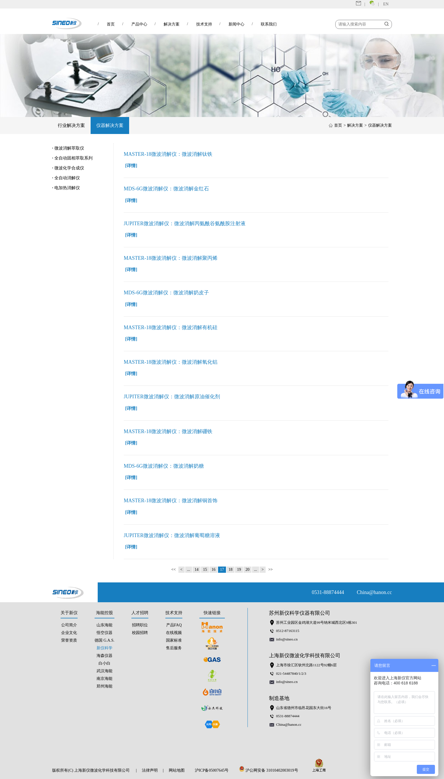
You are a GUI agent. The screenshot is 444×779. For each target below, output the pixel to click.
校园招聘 (140, 633)
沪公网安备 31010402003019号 (270, 770)
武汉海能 (104, 671)
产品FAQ (174, 625)
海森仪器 (104, 656)
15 (205, 569)
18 (230, 569)
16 (213, 569)
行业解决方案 (71, 125)
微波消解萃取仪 (68, 148)
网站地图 (177, 770)
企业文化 (69, 633)
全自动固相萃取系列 (72, 158)
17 (222, 569)
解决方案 (355, 125)
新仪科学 (104, 648)
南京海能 (104, 678)
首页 (338, 125)
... (188, 569)
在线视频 (174, 633)
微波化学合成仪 (68, 168)
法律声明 (150, 770)
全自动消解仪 (66, 178)
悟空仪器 (104, 633)
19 (239, 569)
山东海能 (104, 625)
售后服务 (174, 648)
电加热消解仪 (66, 188)
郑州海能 (104, 686)
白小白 (104, 663)
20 (247, 569)
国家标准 (174, 640)
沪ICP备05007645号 (212, 770)
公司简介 (69, 625)
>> (270, 569)
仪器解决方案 (109, 125)
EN (385, 4)
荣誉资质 (69, 640)
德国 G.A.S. (104, 640)
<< (173, 569)
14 (196, 569)
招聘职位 (140, 625)
